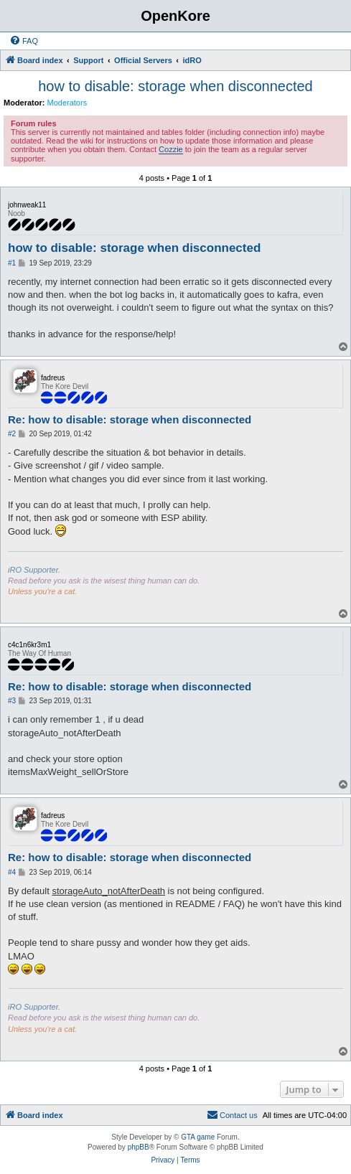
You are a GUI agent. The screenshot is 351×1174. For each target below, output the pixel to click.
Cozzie (171, 149)
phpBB (138, 1147)
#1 (12, 263)
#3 (12, 701)
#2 (12, 434)
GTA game (198, 1137)
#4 (12, 872)
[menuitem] (23, 41)
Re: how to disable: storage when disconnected (129, 419)
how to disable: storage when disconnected (175, 86)
